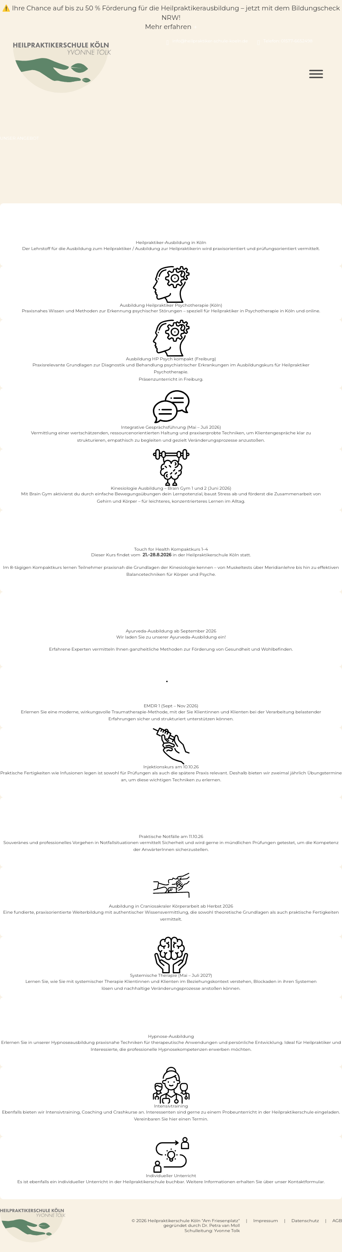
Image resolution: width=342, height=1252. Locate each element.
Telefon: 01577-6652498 (288, 41)
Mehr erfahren (171, 317)
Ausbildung (171, 263)
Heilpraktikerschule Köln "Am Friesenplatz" (194, 1220)
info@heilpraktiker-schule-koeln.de (210, 41)
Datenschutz (305, 1220)
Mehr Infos (170, 664)
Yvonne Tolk (227, 1230)
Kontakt (171, 1196)
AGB (337, 1220)
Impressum (265, 1220)
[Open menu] (316, 74)
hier (173, 1119)
